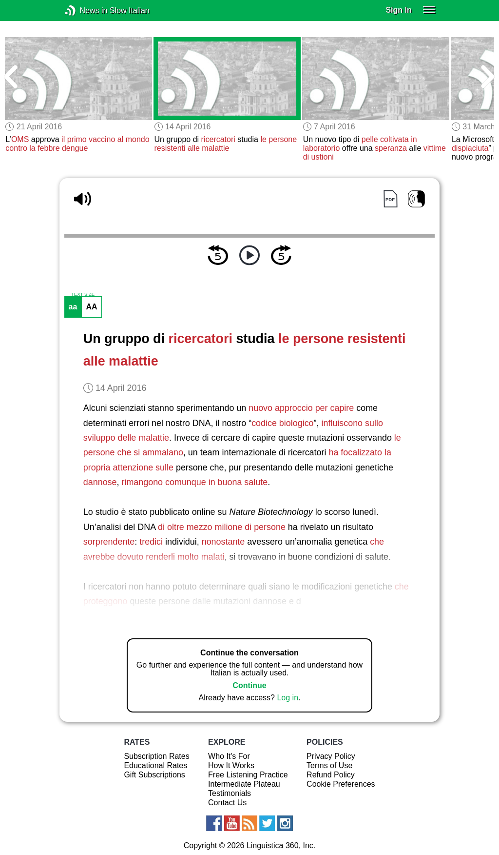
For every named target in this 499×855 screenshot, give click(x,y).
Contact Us (227, 802)
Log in (287, 697)
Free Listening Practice (248, 775)
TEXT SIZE (83, 294)
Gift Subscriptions (154, 775)
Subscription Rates (156, 756)
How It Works (231, 765)
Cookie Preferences (341, 784)
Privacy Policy (331, 756)
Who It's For (229, 756)
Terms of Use (329, 765)
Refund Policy (331, 775)
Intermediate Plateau (244, 784)
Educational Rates (155, 765)
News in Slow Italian (85, 10)
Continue (249, 685)
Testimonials (229, 793)
